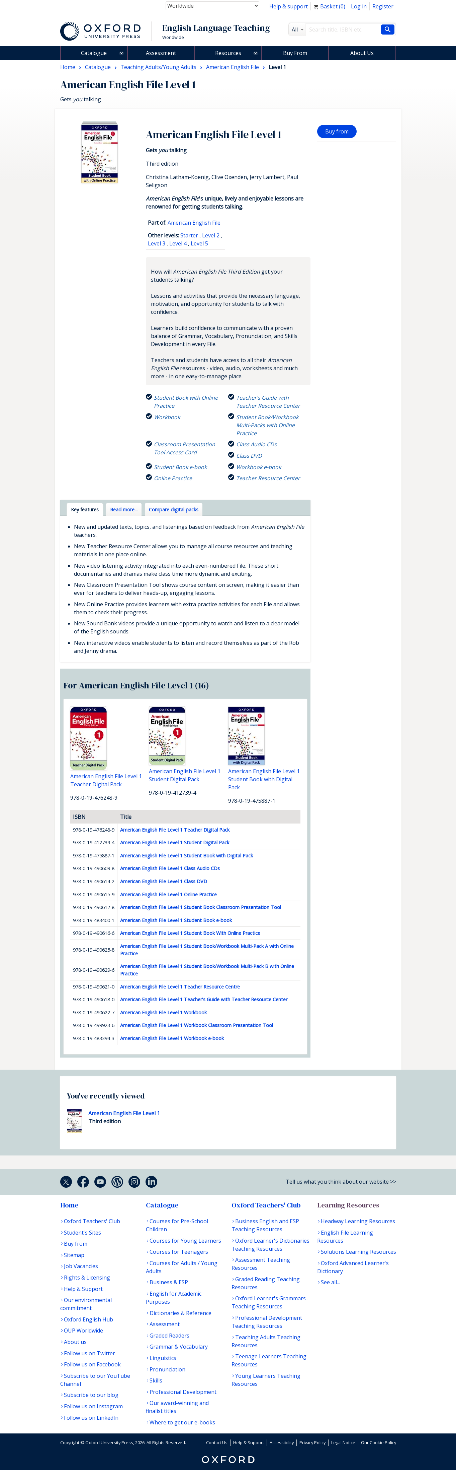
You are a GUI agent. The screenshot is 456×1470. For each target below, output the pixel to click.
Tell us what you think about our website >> (341, 1181)
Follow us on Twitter (89, 1353)
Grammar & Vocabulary (179, 1346)
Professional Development (183, 1392)
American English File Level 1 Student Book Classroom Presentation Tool (200, 907)
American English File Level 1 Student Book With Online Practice (190, 933)
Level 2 (210, 235)
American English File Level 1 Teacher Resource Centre (180, 986)
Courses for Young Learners (185, 1240)
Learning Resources (348, 1205)
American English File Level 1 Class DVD (163, 881)
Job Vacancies (81, 1266)
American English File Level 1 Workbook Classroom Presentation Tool (196, 1025)
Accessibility (282, 1442)
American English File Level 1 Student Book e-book (176, 920)
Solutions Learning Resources (358, 1251)
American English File (194, 222)
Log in (359, 6)
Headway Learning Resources (358, 1221)
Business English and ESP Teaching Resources (265, 1225)
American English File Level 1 (124, 1113)
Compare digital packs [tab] (173, 509)
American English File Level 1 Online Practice (168, 894)
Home (69, 1205)
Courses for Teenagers (179, 1251)
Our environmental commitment (86, 1304)
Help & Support (83, 1289)
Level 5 (199, 243)
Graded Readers (169, 1335)
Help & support (288, 6)
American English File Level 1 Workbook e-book (172, 1038)
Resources (228, 53)
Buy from (337, 131)
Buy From (295, 53)
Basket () (329, 6)
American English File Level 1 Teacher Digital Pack (175, 830)
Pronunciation (167, 1369)
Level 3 (156, 243)
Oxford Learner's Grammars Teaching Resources (269, 1302)
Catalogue (94, 53)
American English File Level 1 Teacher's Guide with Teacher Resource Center (203, 999)
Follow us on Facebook (92, 1364)
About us (75, 1342)
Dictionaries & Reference (180, 1313)
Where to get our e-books (182, 1422)
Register (382, 6)
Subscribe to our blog (91, 1395)
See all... (330, 1282)
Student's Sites (82, 1232)
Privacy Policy (312, 1442)
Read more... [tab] (124, 509)
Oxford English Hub (88, 1319)
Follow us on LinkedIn (91, 1417)
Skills (156, 1380)
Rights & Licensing (87, 1277)
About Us (362, 53)
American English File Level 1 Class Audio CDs (170, 868)
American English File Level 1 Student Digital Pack (174, 842)
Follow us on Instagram (93, 1406)
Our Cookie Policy (378, 1442)
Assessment (161, 53)
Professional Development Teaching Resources (267, 1322)
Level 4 (178, 243)
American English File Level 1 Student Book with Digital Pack (186, 855)
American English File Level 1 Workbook (163, 1012)
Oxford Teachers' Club (92, 1221)
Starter (189, 235)
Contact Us (216, 1442)
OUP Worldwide (83, 1330)
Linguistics (163, 1358)
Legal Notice (343, 1442)
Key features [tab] (85, 509)
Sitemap (74, 1255)
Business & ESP (169, 1282)
